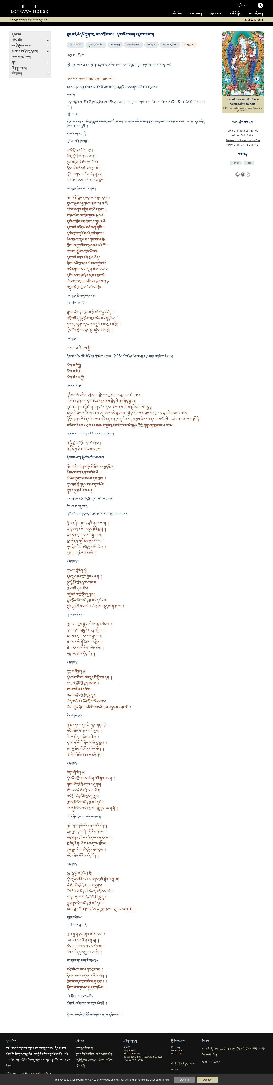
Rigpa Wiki (129, 1050)
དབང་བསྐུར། (115, 44)
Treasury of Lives (133, 1059)
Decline (184, 1079)
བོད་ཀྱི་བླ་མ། (151, 44)
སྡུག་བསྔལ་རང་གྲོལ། (96, 44)
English (71, 55)
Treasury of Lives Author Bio (243, 140)
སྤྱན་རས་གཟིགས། (133, 44)
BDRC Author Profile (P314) (243, 145)
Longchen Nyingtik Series (243, 130)
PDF (249, 163)
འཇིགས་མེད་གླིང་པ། (170, 44)
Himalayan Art (131, 1053)
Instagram (177, 1053)
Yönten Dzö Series (243, 135)
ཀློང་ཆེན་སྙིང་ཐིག (75, 44)
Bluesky (175, 1047)
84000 (126, 1047)
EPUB (236, 163)
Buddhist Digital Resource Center (142, 1056)
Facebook (176, 1050)
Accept (207, 1079)
